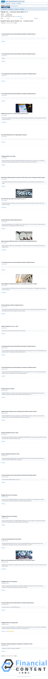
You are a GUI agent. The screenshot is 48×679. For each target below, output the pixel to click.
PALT (25, 12)
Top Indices (16, 9)
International (19, 3)
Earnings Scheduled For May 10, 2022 (10, 432)
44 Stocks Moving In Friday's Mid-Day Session (12, 220)
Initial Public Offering (11, 631)
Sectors (19, 1)
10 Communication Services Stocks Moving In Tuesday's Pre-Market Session (18, 93)
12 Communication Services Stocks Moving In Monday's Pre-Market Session (18, 34)
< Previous (3, 22)
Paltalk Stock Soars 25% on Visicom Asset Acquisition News (15, 113)
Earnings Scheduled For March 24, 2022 (10, 454)
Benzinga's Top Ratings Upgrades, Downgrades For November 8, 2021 (17, 643)
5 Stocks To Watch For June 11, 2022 (10, 326)
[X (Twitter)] (19, 673)
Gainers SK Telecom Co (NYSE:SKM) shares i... (11, 607)
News (21, 18)
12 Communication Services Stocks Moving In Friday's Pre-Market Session (18, 262)
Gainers (3, 58)
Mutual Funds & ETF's (13, 1)
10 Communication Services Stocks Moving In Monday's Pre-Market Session (18, 346)
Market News (8, 3)
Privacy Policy (27, 669)
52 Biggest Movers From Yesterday (9, 581)
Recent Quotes (4, 9)
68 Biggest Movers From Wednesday (10, 622)
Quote (8, 18)
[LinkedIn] (25, 673)
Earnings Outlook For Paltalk (8, 388)
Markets (3, 1)
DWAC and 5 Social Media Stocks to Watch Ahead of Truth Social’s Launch (18, 560)
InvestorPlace (4, 122)
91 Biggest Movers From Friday (8, 156)
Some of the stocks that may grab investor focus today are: (14, 330)
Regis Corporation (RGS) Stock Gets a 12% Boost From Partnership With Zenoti (19, 241)
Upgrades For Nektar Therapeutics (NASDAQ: (11, 648)
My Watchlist (10, 9)
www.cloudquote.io (32, 666)
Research (36, 18)
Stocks (7, 1)
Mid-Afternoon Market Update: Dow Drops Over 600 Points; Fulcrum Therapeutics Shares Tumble (23, 177)
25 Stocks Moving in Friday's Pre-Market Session (12, 305)
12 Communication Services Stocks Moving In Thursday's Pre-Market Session (19, 73)
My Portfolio (22, 9)
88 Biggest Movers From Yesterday (9, 495)
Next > (15, 22)
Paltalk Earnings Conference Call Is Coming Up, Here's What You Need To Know (19, 411)
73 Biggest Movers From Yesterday (9, 516)
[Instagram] (28, 673)
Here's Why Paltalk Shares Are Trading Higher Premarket (14, 134)
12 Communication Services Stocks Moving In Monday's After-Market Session (19, 475)
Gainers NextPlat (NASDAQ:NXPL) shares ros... (11, 479)
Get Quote (5, 7)
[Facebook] (22, 673)
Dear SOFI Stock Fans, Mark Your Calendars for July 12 (14, 198)
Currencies (13, 3)
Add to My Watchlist (18, 16)
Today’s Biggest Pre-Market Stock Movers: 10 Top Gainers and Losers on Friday (19, 283)
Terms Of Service (35, 669)
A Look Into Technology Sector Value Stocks (11, 539)
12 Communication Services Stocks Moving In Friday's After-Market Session (18, 54)
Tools (23, 1)
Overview (2, 3)
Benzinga (4, 41)
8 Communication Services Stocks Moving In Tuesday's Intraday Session (17, 602)
